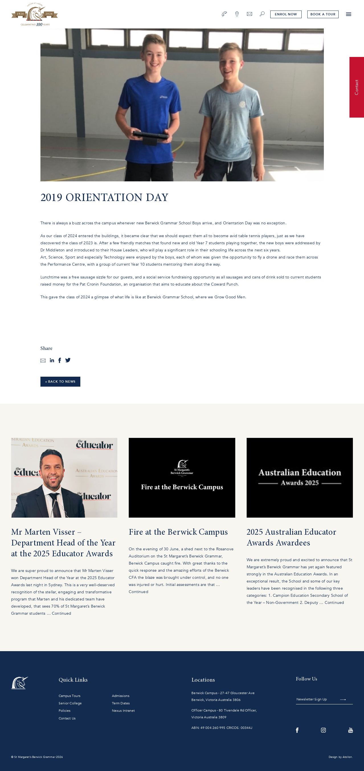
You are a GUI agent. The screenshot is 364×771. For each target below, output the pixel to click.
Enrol (286, 14)
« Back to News (60, 382)
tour (322, 14)
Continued (61, 613)
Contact (356, 87)
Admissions (120, 696)
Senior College (70, 703)
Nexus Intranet (123, 710)
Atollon (347, 757)
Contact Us (67, 718)
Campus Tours (69, 696)
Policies (65, 710)
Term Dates (121, 703)
